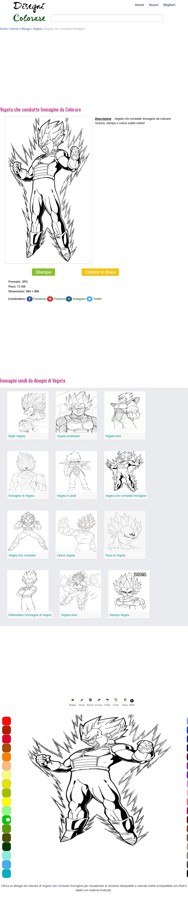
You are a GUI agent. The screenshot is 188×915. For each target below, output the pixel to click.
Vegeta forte (113, 436)
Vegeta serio (69, 615)
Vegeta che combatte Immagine (125, 496)
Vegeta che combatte (22, 555)
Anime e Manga (20, 29)
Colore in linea (100, 272)
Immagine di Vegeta (21, 496)
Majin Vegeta (16, 436)
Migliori (169, 5)
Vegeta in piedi (66, 496)
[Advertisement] (93, 70)
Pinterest (59, 299)
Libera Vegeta (66, 555)
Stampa (43, 272)
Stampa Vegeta (119, 615)
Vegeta (37, 29)
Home (139, 5)
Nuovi (153, 5)
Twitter (97, 299)
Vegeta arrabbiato (68, 436)
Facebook (39, 299)
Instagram (79, 299)
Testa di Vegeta (115, 555)
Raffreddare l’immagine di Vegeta (29, 615)
